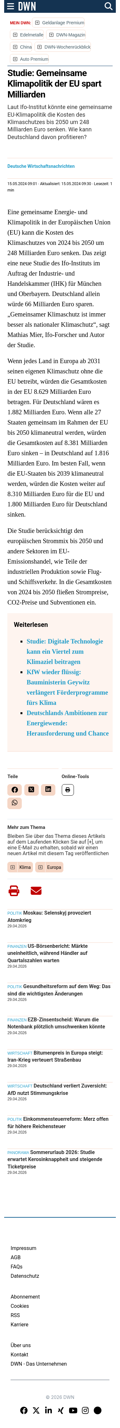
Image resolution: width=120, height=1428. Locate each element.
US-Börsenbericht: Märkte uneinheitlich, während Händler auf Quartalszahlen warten (47, 953)
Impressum (23, 1248)
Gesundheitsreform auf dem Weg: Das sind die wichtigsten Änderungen (58, 989)
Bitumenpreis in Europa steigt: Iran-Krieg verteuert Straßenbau (55, 1056)
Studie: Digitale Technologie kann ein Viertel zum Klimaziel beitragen (65, 651)
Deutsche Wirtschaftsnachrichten (41, 166)
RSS (15, 1315)
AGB (15, 1257)
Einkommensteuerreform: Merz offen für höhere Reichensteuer (57, 1122)
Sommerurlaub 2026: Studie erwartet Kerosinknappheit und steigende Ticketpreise (54, 1159)
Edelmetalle (32, 34)
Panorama (18, 1153)
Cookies (20, 1306)
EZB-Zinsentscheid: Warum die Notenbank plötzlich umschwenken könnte (56, 1023)
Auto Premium (34, 59)
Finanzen (17, 946)
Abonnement (25, 1297)
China (26, 47)
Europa (54, 867)
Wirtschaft (19, 1053)
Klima (25, 867)
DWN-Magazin (70, 34)
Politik (14, 913)
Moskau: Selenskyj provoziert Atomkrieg (49, 916)
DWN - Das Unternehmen (39, 1364)
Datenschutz (25, 1276)
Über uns (21, 1345)
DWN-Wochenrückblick (67, 47)
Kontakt (19, 1355)
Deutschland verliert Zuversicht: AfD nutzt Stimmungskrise (57, 1089)
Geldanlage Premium (63, 22)
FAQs (16, 1267)
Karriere (19, 1325)
